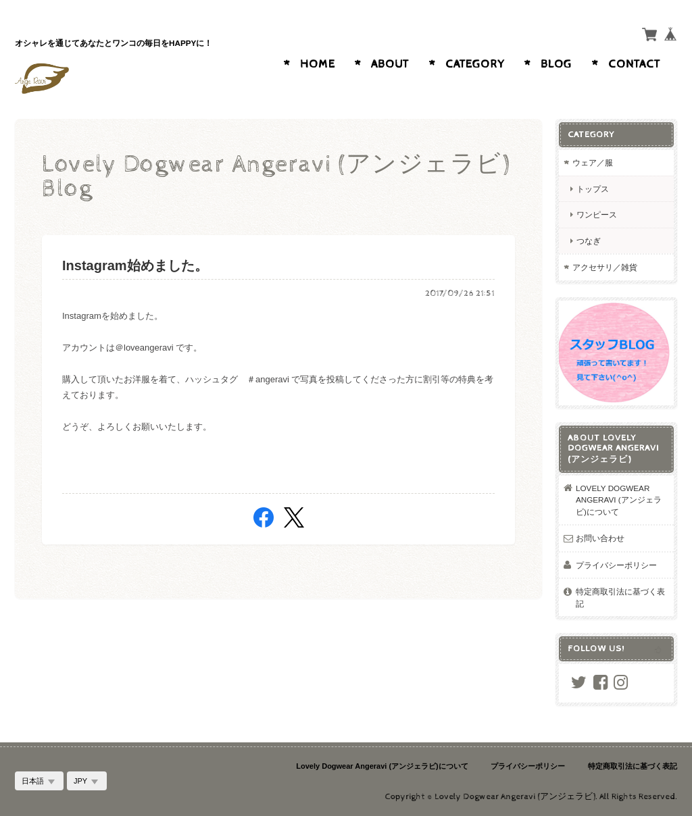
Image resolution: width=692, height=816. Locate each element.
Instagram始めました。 (135, 265)
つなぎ (588, 240)
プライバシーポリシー (616, 565)
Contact (634, 64)
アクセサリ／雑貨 (604, 267)
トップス (592, 188)
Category (475, 64)
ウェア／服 (592, 162)
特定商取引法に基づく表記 (620, 597)
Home (317, 64)
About (390, 64)
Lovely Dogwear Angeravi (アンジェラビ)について (619, 500)
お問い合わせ (600, 538)
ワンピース (596, 214)
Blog (556, 64)
